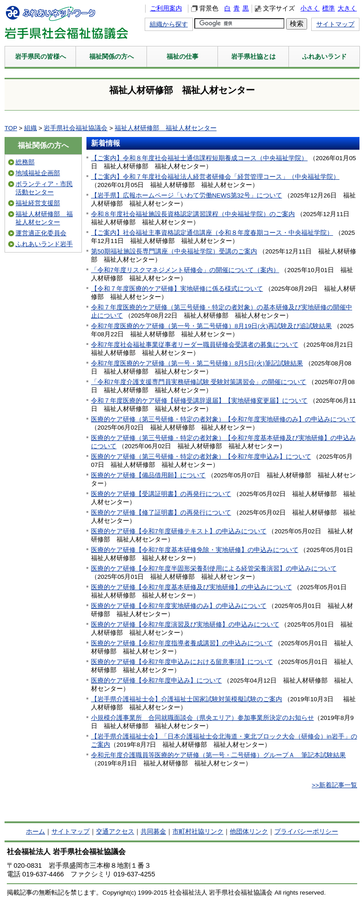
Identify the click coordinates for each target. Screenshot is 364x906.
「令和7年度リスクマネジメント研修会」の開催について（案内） (185, 270)
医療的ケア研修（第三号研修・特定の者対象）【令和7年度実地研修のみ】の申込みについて (223, 419)
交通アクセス (115, 831)
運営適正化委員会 (40, 233)
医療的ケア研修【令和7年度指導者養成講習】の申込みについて (182, 643)
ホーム (35, 831)
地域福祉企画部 (37, 173)
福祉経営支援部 (37, 203)
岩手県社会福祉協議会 (75, 128)
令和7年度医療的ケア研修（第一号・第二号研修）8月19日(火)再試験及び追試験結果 (211, 326)
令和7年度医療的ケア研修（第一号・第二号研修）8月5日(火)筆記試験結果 (197, 363)
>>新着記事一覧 (334, 785)
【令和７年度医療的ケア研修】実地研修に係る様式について (177, 288)
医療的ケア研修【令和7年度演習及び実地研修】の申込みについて (185, 624)
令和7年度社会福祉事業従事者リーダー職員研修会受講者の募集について (194, 344)
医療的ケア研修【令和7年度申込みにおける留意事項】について (182, 661)
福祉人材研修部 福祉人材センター (166, 128)
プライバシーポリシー (306, 831)
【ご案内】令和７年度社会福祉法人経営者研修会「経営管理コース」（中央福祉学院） (215, 176)
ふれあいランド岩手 (44, 244)
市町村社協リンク (197, 831)
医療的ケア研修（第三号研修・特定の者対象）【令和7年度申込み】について (201, 456)
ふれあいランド (324, 56)
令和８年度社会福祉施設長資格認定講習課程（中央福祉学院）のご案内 (193, 214)
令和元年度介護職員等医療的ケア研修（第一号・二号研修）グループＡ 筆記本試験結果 (218, 755)
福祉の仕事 (182, 56)
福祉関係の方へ (111, 56)
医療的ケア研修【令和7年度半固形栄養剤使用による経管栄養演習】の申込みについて (214, 568)
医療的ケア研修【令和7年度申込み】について (156, 680)
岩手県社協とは (253, 56)
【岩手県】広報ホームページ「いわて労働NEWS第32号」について (186, 195)
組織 (30, 128)
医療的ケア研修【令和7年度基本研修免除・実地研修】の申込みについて (194, 550)
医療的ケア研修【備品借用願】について (148, 475)
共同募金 (153, 831)
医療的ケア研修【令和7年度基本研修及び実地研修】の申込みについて (191, 587)
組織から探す (169, 24)
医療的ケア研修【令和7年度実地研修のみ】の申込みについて (179, 605)
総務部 (25, 162)
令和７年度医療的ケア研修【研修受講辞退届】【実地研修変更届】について (199, 400)
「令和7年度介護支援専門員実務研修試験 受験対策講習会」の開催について (198, 382)
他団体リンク (249, 831)
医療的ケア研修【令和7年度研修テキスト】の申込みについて (179, 531)
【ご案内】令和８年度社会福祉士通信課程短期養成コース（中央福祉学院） (199, 158)
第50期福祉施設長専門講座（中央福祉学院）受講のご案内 (174, 251)
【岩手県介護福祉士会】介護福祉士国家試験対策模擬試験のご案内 (186, 699)
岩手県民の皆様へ (40, 56)
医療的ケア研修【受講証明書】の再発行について (161, 494)
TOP (11, 128)
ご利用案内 (166, 8)
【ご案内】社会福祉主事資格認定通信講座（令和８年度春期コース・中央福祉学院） (212, 232)
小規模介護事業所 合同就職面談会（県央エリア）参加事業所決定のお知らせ (202, 717)
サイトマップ (335, 24)
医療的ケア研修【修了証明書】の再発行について (161, 512)
